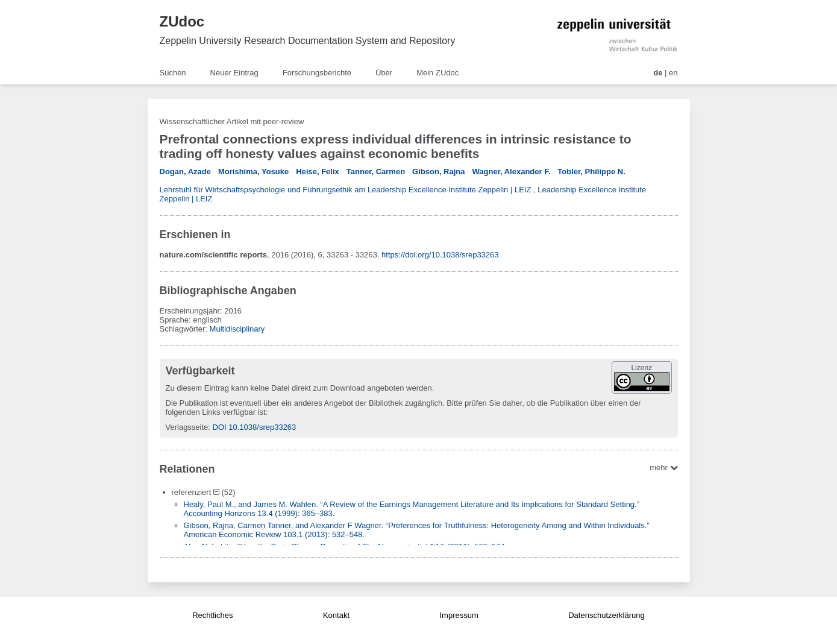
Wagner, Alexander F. (511, 171)
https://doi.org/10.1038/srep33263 (439, 254)
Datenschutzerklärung (606, 615)
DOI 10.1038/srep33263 (254, 427)
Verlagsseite (187, 427)
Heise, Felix (317, 171)
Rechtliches (212, 615)
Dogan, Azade (185, 171)
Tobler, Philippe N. (591, 171)
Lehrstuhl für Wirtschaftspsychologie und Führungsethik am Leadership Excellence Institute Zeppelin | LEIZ (345, 189)
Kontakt (336, 615)
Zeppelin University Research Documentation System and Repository (308, 41)
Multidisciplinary (237, 328)
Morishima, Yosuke (253, 171)
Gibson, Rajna (438, 171)
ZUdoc (182, 21)
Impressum (458, 615)
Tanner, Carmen (375, 171)
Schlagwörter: (185, 328)
